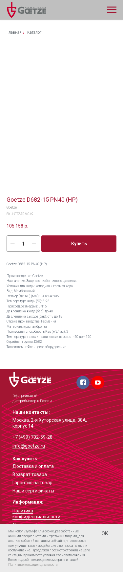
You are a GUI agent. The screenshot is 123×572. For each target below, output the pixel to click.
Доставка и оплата (33, 466)
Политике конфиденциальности (33, 564)
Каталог (34, 32)
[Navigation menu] (111, 10)
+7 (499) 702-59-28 (32, 437)
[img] (30, 379)
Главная (14, 32)
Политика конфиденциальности (36, 513)
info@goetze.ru (28, 446)
